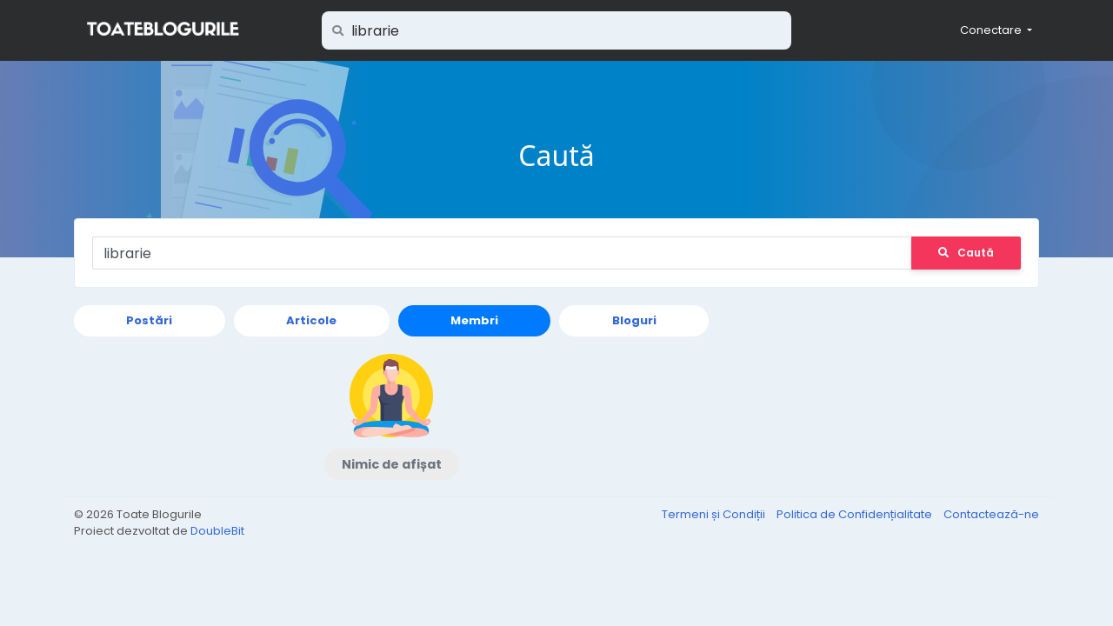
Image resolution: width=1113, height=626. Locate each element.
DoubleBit (217, 531)
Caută (966, 252)
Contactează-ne (991, 514)
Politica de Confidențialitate (855, 514)
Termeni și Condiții (715, 514)
